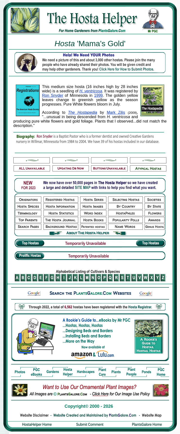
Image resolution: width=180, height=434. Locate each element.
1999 (98, 95)
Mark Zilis (116, 112)
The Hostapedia (82, 112)
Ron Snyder (52, 95)
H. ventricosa (90, 91)
